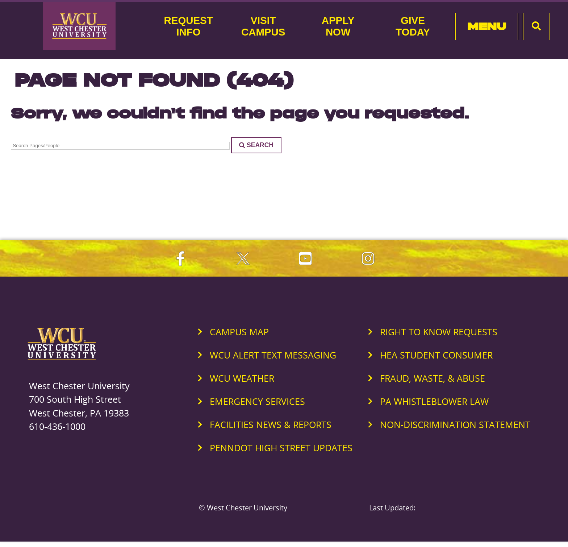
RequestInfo (188, 26)
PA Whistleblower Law (434, 401)
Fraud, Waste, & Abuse (432, 378)
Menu (486, 26)
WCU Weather (242, 378)
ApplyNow (338, 26)
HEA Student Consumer (436, 355)
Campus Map (239, 332)
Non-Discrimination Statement (455, 424)
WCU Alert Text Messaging (273, 355)
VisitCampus (263, 26)
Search (256, 145)
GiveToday (413, 26)
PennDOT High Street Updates (281, 448)
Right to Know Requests (438, 332)
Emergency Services (257, 401)
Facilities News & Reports (270, 424)
